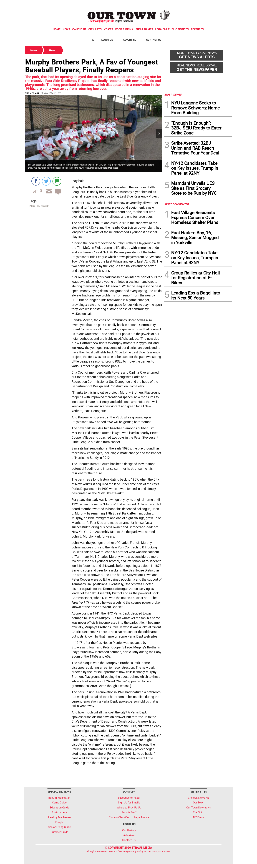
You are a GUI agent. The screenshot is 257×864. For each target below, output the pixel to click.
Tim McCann (32, 93)
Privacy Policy (135, 851)
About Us (107, 39)
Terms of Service (118, 851)
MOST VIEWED (173, 94)
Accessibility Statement (158, 851)
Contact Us (153, 39)
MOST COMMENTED (176, 204)
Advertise (129, 39)
